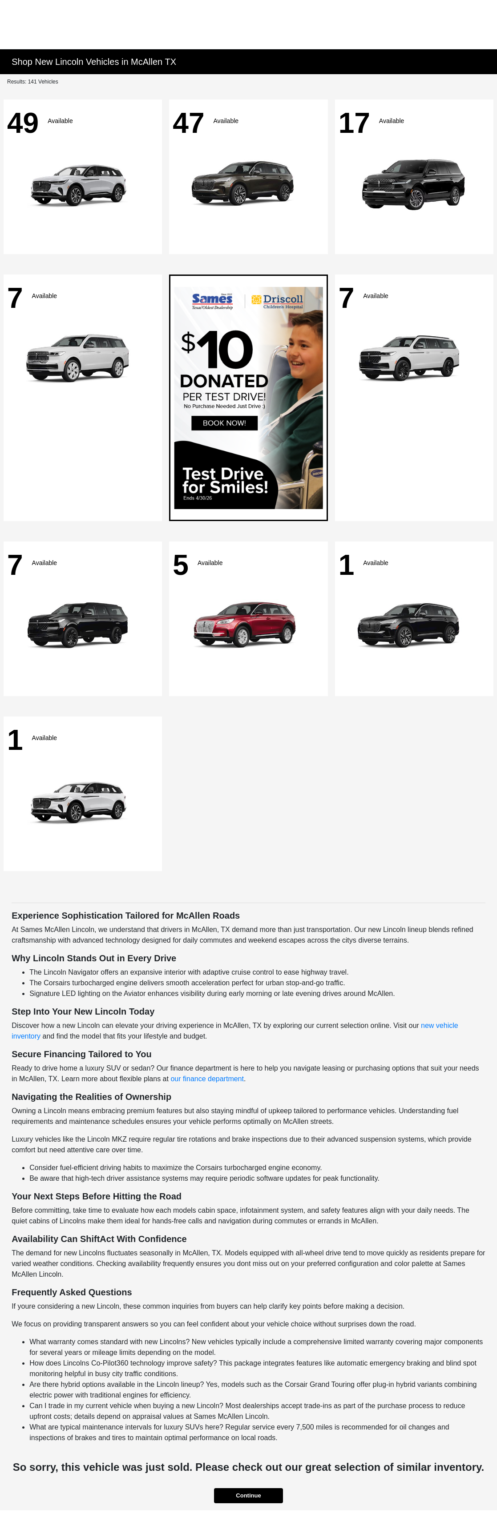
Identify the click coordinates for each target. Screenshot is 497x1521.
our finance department (207, 1079)
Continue (248, 1495)
